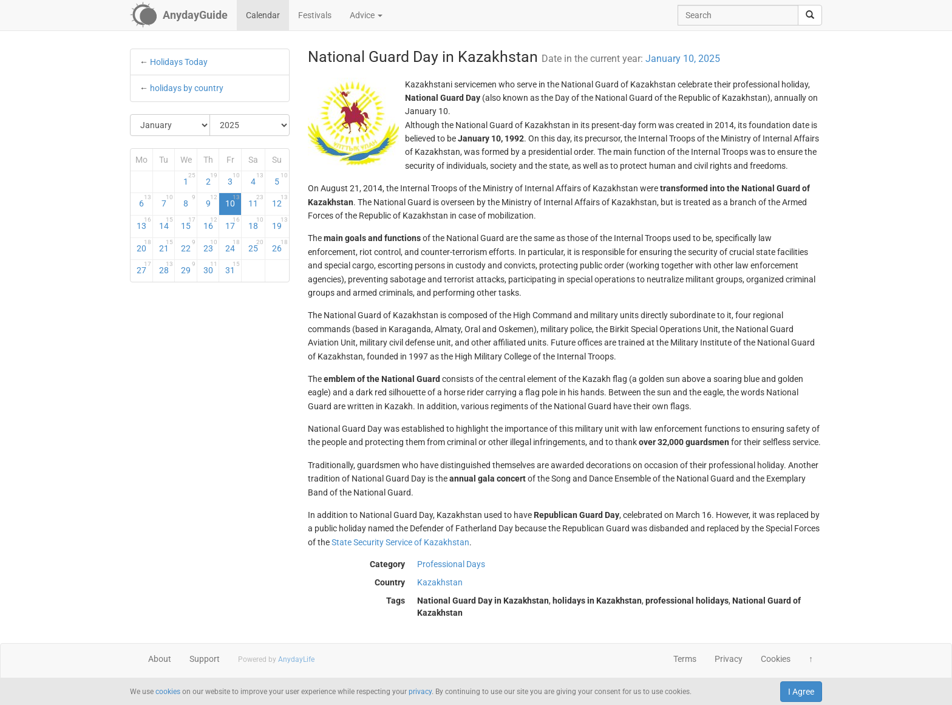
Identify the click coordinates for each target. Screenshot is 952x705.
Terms (684, 659)
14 (166, 223)
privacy (420, 691)
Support (204, 659)
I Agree (801, 691)
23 (210, 246)
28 (166, 268)
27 (144, 268)
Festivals (315, 15)
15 (188, 223)
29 (188, 268)
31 (232, 268)
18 (256, 223)
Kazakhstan (440, 582)
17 (232, 223)
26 (279, 246)
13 (144, 223)
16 (210, 223)
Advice (366, 15)
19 (279, 223)
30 (210, 268)
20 (144, 246)
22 (188, 246)
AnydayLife (296, 659)
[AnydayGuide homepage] (179, 15)
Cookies (775, 659)
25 (256, 246)
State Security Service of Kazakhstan (400, 542)
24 (232, 246)
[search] (810, 15)
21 (166, 246)
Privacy (729, 659)
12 (279, 201)
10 (232, 201)
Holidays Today (179, 62)
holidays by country (186, 88)
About (159, 659)
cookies (167, 691)
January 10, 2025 (682, 58)
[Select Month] (170, 125)
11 (256, 201)
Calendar (263, 15)
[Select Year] (249, 125)
